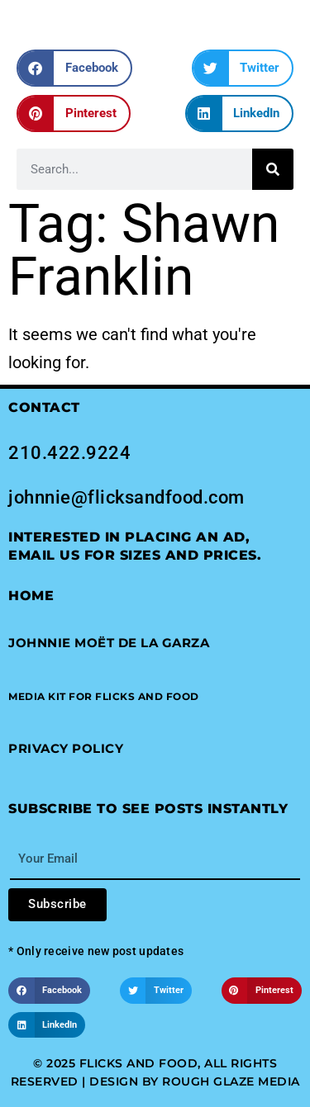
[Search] (272, 169)
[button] (74, 68)
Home (31, 595)
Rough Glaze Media (231, 1081)
